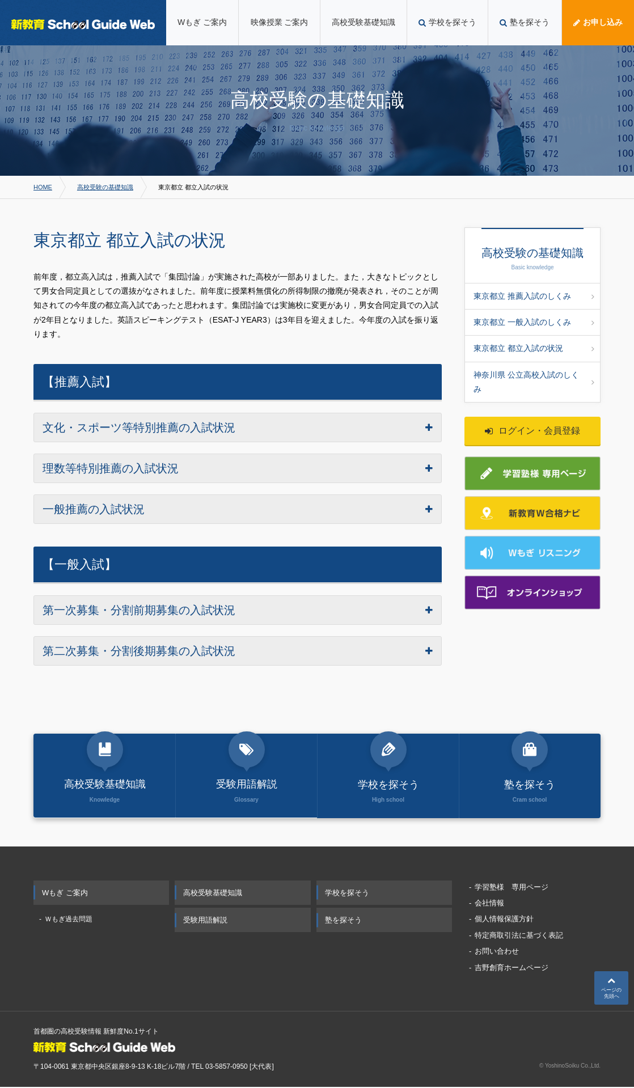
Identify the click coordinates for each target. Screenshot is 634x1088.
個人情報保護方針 (504, 920)
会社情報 (489, 903)
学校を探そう (347, 893)
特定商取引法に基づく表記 (519, 936)
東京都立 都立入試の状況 (534, 348)
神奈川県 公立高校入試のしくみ (534, 381)
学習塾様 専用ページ (511, 887)
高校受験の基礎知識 (105, 187)
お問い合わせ (497, 952)
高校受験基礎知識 (212, 893)
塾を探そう (343, 920)
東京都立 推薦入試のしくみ (534, 295)
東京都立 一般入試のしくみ (534, 322)
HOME (42, 187)
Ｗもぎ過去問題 (68, 920)
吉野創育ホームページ (511, 968)
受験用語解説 (205, 920)
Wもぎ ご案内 (65, 893)
